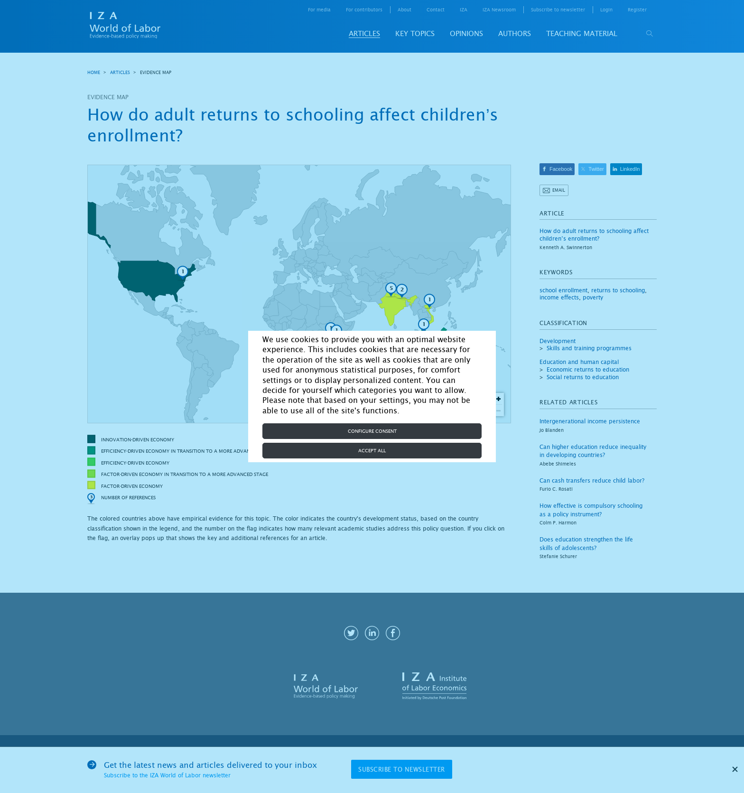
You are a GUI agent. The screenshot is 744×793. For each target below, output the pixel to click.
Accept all (372, 450)
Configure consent (372, 431)
